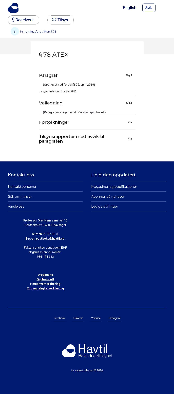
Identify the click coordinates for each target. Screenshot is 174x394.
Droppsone (45, 274)
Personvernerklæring (45, 284)
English (129, 7)
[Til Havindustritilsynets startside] (13, 8)
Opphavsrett (45, 279)
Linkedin (78, 318)
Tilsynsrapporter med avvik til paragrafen (86, 139)
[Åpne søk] (149, 8)
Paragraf (86, 75)
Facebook (59, 318)
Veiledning (86, 103)
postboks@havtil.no (50, 238)
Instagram (115, 318)
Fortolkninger (86, 122)
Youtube (96, 318)
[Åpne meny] (164, 8)
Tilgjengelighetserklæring (45, 288)
